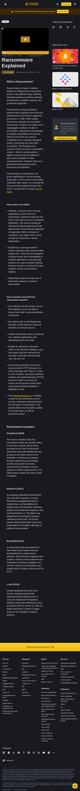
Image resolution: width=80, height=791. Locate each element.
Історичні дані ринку (67, 677)
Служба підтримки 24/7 (68, 693)
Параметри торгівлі (67, 713)
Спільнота (5, 692)
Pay (23, 669)
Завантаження (7, 703)
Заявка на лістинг (47, 671)
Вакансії (5, 666)
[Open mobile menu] (75, 4)
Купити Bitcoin (46, 724)
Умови (4, 681)
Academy (25, 672)
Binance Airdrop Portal (68, 716)
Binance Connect (46, 682)
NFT (23, 686)
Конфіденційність (8, 683)
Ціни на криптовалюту (48, 695)
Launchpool (25, 678)
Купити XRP (45, 730)
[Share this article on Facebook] (60, 27)
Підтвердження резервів (69, 683)
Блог (4, 689)
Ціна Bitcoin (45, 698)
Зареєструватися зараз (65, 138)
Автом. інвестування (29, 681)
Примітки (5, 700)
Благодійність (26, 695)
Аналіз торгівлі (66, 680)
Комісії (63, 704)
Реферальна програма (68, 666)
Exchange (25, 663)
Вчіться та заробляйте (48, 692)
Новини (5, 672)
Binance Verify (65, 710)
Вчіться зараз (62, 11)
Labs (42, 679)
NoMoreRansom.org (22, 396)
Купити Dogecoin (46, 733)
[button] (75, 4)
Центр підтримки (66, 696)
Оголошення (6, 669)
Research (25, 692)
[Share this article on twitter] (53, 27)
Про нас (5, 663)
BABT (24, 689)
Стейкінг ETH (26, 683)
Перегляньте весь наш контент (40, 647)
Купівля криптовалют (29, 666)
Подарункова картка (29, 675)
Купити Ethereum (47, 736)
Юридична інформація (10, 678)
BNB (62, 669)
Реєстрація (66, 4)
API (62, 707)
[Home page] (31, 4)
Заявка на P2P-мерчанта (49, 663)
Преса (4, 675)
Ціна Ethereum (46, 701)
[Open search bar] (57, 4)
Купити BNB (45, 727)
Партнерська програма (68, 663)
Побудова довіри (8, 686)
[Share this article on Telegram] (67, 27)
